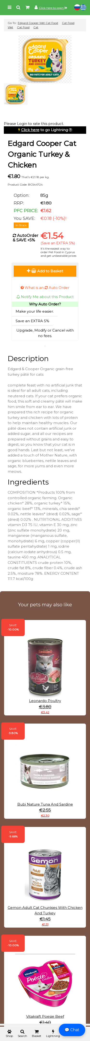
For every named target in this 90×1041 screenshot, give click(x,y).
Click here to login (53, 8)
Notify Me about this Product (45, 296)
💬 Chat (72, 1030)
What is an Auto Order (45, 287)
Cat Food (23, 27)
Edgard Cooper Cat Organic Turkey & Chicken (42, 154)
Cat (35, 27)
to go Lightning (44, 130)
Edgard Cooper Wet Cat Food (38, 23)
